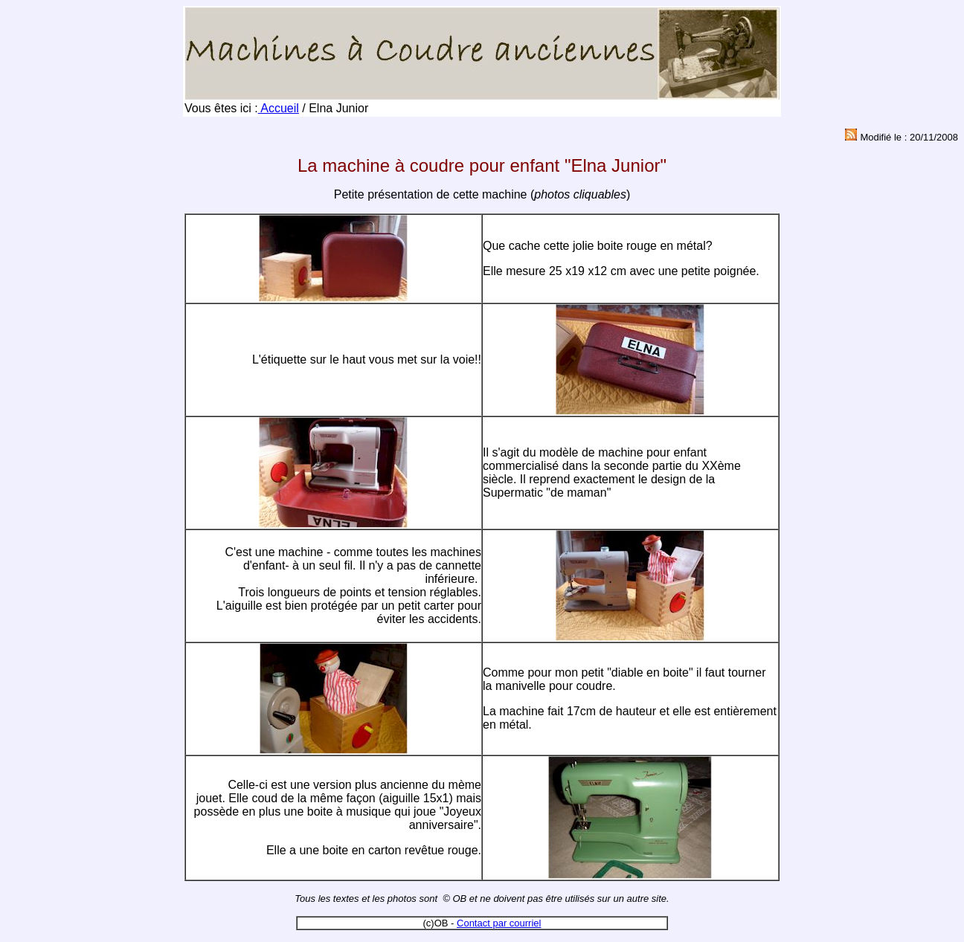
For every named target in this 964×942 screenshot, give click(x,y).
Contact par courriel (499, 923)
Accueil (278, 108)
